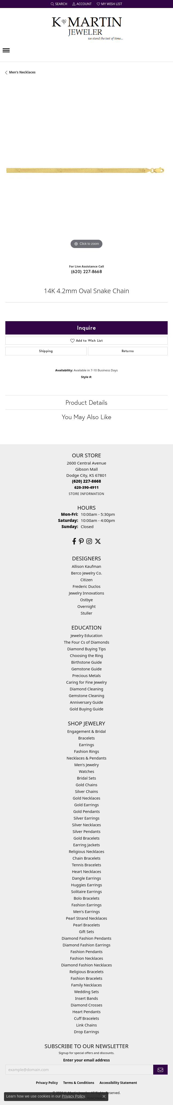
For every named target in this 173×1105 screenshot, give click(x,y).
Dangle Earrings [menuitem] (86, 878)
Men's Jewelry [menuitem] (86, 764)
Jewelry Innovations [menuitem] (86, 593)
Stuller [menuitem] (86, 613)
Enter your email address (86, 1060)
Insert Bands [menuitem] (86, 998)
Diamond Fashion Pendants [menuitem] (87, 938)
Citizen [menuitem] (86, 579)
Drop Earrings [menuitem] (86, 1031)
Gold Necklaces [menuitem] (86, 798)
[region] (86, 171)
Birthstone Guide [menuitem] (86, 662)
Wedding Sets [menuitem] (86, 991)
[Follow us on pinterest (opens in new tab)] (81, 541)
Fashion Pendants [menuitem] (86, 951)
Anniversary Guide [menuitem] (86, 702)
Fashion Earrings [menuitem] (86, 904)
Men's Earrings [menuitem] (86, 911)
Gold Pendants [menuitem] (86, 811)
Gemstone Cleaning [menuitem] (86, 695)
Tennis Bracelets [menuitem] (86, 864)
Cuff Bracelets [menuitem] (86, 1018)
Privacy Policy (47, 1082)
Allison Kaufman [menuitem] (86, 566)
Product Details (86, 402)
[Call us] (86, 487)
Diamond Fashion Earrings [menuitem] (86, 944)
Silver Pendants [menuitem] (86, 831)
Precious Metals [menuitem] (86, 675)
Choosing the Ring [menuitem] (86, 655)
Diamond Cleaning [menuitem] (86, 688)
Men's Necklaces (22, 72)
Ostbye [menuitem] (86, 599)
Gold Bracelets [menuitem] (87, 838)
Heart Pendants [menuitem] (86, 1011)
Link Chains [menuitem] (86, 1025)
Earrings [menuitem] (86, 744)
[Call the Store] (86, 481)
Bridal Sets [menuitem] (86, 778)
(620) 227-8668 (86, 271)
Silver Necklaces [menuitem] (86, 824)
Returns (128, 351)
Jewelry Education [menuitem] (86, 635)
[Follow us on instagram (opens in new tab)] (89, 541)
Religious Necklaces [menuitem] (86, 851)
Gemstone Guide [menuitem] (86, 668)
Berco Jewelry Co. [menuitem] (86, 573)
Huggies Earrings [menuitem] (86, 884)
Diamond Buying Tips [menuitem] (86, 648)
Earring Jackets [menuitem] (86, 844)
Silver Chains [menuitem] (86, 791)
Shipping (46, 351)
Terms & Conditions (78, 1082)
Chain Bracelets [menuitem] (86, 858)
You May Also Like (86, 416)
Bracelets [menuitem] (86, 738)
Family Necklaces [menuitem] (86, 985)
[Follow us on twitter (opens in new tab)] (98, 541)
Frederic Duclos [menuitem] (86, 586)
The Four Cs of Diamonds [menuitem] (86, 642)
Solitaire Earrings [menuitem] (86, 891)
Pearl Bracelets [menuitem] (86, 924)
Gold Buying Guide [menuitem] (86, 708)
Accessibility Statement (118, 1082)
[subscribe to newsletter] (160, 1070)
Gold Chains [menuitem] (86, 784)
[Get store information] (86, 493)
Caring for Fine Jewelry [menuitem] (86, 682)
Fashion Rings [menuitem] (86, 751)
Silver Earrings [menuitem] (86, 818)
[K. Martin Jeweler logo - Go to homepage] (87, 27)
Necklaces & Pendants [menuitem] (86, 758)
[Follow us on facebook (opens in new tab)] (74, 541)
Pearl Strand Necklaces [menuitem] (86, 918)
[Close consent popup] (104, 1096)
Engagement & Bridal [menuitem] (86, 731)
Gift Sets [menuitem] (86, 931)
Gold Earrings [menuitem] (86, 804)
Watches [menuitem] (86, 771)
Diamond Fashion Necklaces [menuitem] (86, 965)
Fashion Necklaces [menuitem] (86, 958)
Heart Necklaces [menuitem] (86, 871)
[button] (59, 4)
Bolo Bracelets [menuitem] (86, 898)
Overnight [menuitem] (86, 606)
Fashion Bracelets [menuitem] (86, 978)
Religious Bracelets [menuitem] (86, 971)
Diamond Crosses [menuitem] (86, 1005)
